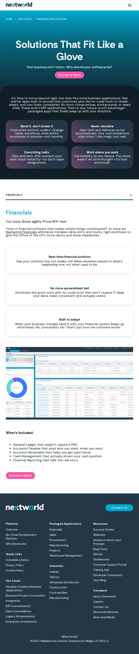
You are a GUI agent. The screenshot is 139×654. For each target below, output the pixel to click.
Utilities (54, 572)
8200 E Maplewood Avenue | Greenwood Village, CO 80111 (69, 641)
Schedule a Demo (17, 560)
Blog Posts (100, 549)
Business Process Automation (25, 595)
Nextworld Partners (105, 612)
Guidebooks (101, 559)
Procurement (57, 540)
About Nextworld (104, 596)
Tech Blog (99, 580)
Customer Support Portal (109, 564)
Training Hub (101, 570)
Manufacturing (59, 545)
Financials (55, 529)
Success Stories (103, 529)
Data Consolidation (18, 611)
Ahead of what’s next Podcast (107, 542)
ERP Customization (18, 606)
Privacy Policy (15, 565)
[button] (129, 5)
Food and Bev (58, 593)
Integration (13, 601)
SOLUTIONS (25, 19)
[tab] (69, 195)
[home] (19, 5)
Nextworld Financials (21, 232)
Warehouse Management (65, 555)
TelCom (54, 577)
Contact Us (100, 607)
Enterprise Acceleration (21, 621)
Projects (54, 550)
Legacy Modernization (20, 616)
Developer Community (108, 575)
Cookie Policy (15, 570)
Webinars (99, 535)
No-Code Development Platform (21, 536)
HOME (9, 19)
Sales (52, 535)
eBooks (98, 554)
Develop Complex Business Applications (23, 588)
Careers (98, 602)
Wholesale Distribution (64, 582)
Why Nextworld (16, 544)
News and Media (104, 617)
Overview (12, 529)
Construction (58, 587)
